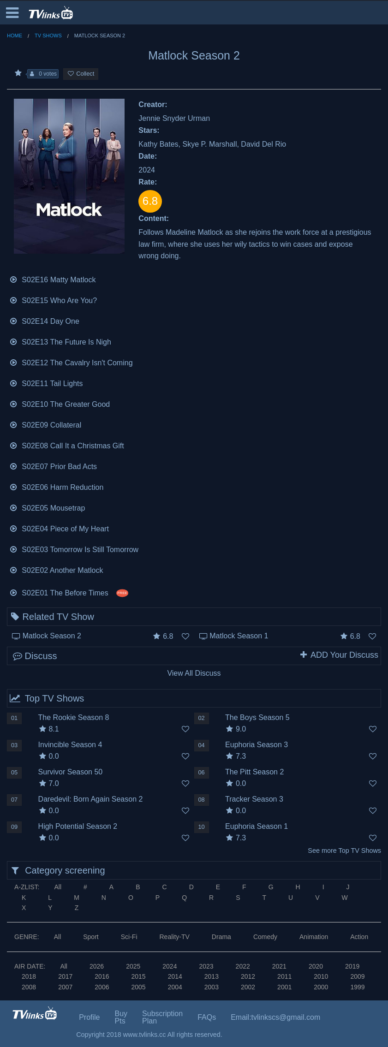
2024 (169, 966)
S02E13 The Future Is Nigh (60, 341)
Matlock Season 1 (238, 636)
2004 (175, 987)
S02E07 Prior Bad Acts (53, 465)
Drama (221, 936)
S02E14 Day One (44, 320)
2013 (211, 976)
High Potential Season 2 (78, 826)
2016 (102, 976)
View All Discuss (194, 673)
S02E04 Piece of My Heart (59, 528)
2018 (29, 976)
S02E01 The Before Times (68, 592)
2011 (284, 976)
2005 (138, 987)
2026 (97, 966)
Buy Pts (121, 1017)
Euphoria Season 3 (256, 745)
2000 (321, 987)
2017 (65, 976)
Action (359, 936)
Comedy (265, 936)
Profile (89, 1017)
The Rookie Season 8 (73, 717)
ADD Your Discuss (338, 655)
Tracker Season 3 (254, 799)
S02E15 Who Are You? (53, 299)
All (57, 887)
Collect (80, 73)
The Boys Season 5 (257, 717)
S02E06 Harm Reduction (56, 486)
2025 (133, 966)
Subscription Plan (162, 1017)
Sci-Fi (129, 936)
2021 (279, 966)
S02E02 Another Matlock (56, 569)
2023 (206, 966)
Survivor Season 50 (70, 772)
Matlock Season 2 (52, 636)
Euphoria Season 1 (256, 826)
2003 (211, 987)
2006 (102, 987)
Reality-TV (175, 936)
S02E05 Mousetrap (47, 507)
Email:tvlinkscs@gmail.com (275, 1017)
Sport (90, 936)
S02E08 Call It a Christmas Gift (66, 445)
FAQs (206, 1017)
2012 (248, 976)
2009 (357, 976)
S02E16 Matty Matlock (52, 279)
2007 (65, 987)
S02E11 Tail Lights (46, 382)
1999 (357, 987)
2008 (29, 987)
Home (14, 35)
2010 (321, 976)
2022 (243, 966)
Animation (313, 936)
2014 (175, 976)
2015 (138, 976)
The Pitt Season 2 (254, 772)
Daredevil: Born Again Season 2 (90, 799)
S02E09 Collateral (45, 424)
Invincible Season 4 (70, 745)
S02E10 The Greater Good (59, 403)
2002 (248, 987)
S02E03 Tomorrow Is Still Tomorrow (73, 548)
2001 (284, 987)
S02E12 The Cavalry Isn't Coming (71, 362)
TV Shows (48, 35)
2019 (352, 966)
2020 (316, 966)
